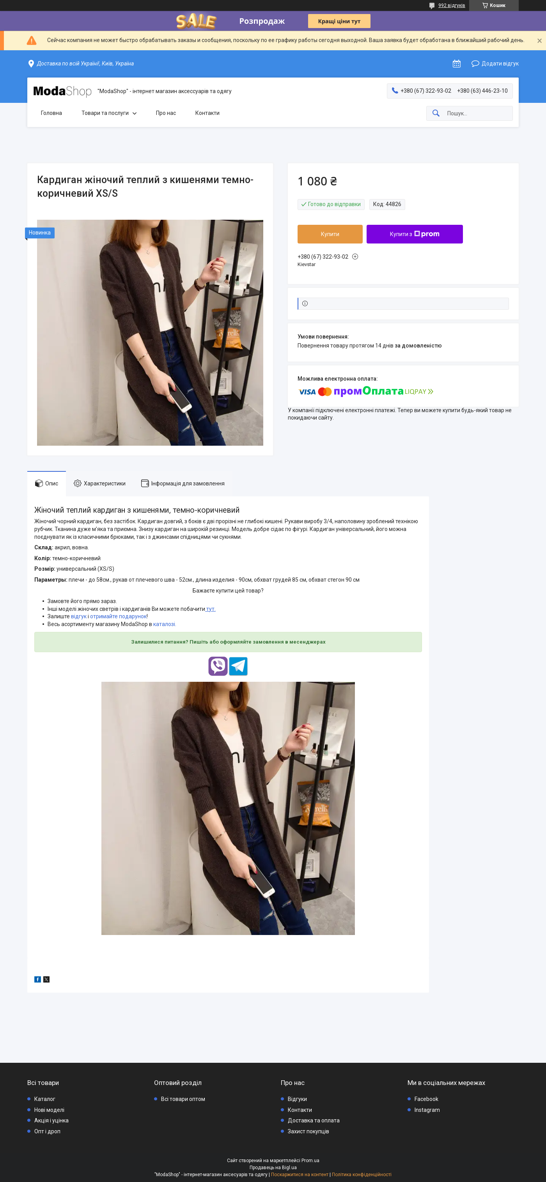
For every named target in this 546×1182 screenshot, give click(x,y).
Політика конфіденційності (362, 1174)
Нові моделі (49, 1110)
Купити (330, 234)
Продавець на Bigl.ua (273, 1167)
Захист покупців (308, 1131)
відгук (79, 616)
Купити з (415, 234)
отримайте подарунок (118, 616)
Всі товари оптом (183, 1099)
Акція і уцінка (51, 1120)
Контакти (207, 113)
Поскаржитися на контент (299, 1174)
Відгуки (297, 1099)
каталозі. (164, 624)
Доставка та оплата (314, 1120)
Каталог (44, 1099)
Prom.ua (310, 1160)
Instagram (427, 1110)
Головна (51, 113)
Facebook (426, 1099)
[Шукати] (436, 114)
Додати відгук (500, 63)
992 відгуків (451, 5)
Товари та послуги (105, 113)
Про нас (166, 113)
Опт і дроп (47, 1131)
